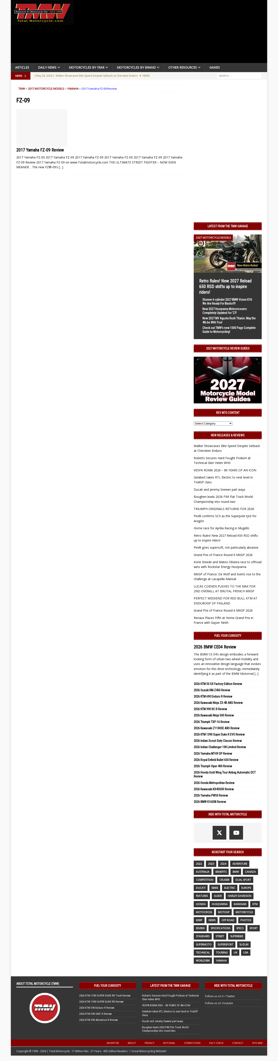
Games (214, 67)
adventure (239, 864)
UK (235, 952)
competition (204, 880)
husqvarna (220, 904)
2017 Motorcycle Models (46, 89)
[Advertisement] (172, 32)
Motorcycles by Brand (136, 67)
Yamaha (72, 89)
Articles (22, 67)
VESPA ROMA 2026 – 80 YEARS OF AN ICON (225, 470)
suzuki (243, 944)
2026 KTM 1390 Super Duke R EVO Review (219, 734)
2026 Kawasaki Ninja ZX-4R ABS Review (218, 703)
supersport (225, 944)
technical (203, 952)
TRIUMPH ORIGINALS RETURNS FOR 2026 (224, 509)
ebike (215, 888)
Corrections (192, 1042)
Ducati (200, 888)
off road (228, 920)
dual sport (243, 880)
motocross (204, 912)
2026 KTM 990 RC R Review (210, 709)
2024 (223, 864)
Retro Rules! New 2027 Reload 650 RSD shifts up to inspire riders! (225, 286)
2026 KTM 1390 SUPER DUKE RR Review (101, 1001)
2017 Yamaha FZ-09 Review (40, 150)
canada (250, 872)
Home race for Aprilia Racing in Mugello (221, 528)
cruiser (224, 880)
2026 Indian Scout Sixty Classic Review (218, 741)
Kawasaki (240, 904)
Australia (202, 872)
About (132, 1042)
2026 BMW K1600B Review (210, 802)
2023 (211, 864)
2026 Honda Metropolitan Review (214, 783)
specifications (220, 928)
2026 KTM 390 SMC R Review (95, 1013)
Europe (246, 888)
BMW (236, 872)
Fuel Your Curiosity (227, 635)
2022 (199, 864)
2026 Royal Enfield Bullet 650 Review (216, 760)
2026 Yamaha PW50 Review (211, 795)
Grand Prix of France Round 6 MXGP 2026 (223, 555)
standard (203, 936)
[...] (256, 674)
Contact (237, 1042)
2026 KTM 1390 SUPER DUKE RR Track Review (105, 995)
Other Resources (182, 67)
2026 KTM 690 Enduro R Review (213, 696)
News (211, 920)
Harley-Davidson (239, 896)
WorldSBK (203, 960)
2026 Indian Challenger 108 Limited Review (220, 747)
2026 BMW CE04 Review (215, 647)
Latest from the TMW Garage (228, 226)
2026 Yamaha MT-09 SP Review (213, 753)
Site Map (257, 1042)
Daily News (47, 67)
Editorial (169, 1042)
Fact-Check (216, 1042)
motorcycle (244, 912)
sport (254, 928)
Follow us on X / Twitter (220, 996)
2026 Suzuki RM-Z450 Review (212, 690)
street (220, 936)
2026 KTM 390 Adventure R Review (98, 1019)
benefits (221, 872)
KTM (255, 904)
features (202, 896)
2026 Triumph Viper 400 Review (213, 766)
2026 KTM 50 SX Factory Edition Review (218, 684)
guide (218, 896)
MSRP (199, 920)
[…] (61, 167)
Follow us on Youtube (219, 1003)
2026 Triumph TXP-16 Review (211, 722)
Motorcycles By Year (86, 67)
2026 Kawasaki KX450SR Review (214, 789)
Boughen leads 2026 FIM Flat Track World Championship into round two (165, 1029)
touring (222, 952)
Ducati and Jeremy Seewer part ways (219, 489)
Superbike (236, 936)
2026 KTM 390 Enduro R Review (96, 1007)
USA (245, 952)
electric (229, 888)
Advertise (113, 1042)
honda (201, 904)
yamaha (221, 960)
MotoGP (224, 912)
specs (239, 928)
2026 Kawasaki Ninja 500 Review (214, 715)
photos (245, 920)
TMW (21, 89)
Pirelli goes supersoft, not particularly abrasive (226, 547)
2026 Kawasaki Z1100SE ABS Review (216, 728)
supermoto (204, 944)
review (200, 928)
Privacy (149, 1042)
